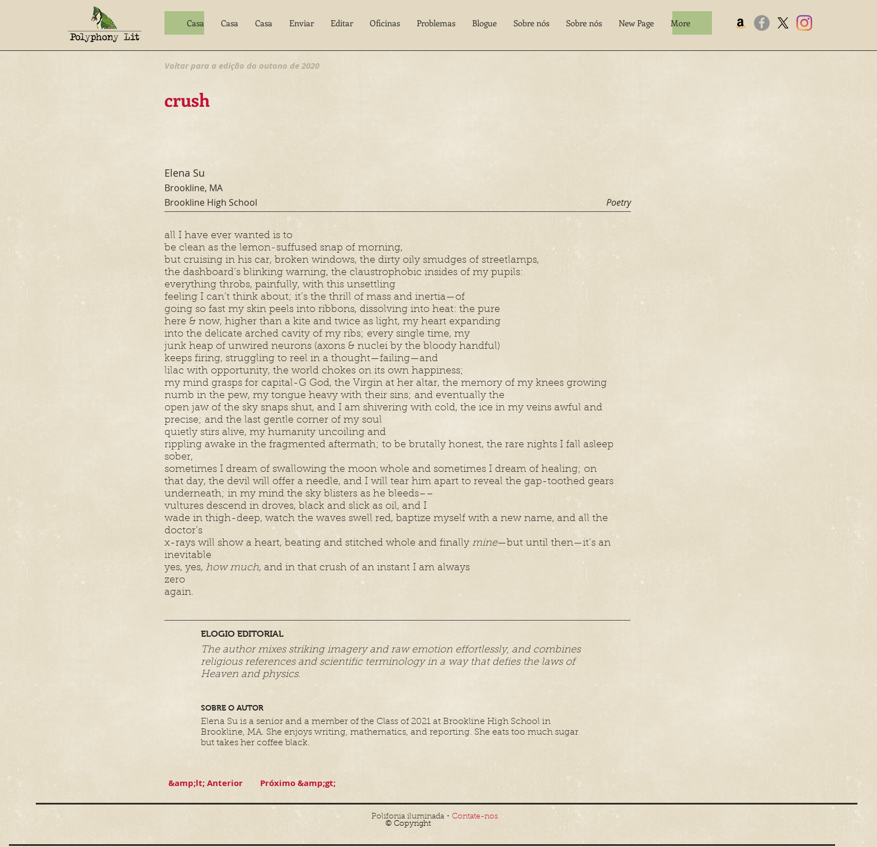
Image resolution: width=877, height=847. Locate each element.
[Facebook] (762, 23)
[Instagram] (804, 23)
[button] (301, 23)
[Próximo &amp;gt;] (297, 783)
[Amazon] (740, 23)
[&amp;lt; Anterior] (205, 783)
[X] (783, 23)
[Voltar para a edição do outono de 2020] (241, 65)
